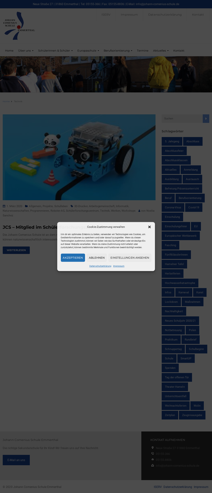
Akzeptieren (73, 257)
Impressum (118, 266)
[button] (149, 227)
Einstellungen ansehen (129, 257)
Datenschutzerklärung (100, 266)
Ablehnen (97, 257)
